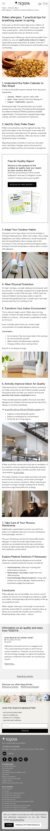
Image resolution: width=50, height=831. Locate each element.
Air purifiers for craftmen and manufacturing (16, 810)
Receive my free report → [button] (22, 184)
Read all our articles (25, 676)
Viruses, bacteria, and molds (11, 779)
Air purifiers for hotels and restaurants (14, 808)
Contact (8, 753)
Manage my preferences (28, 825)
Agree (9, 825)
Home (4, 8)
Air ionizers (5, 791)
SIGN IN (25, 731)
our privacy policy (17, 820)
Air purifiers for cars (8, 799)
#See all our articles (10, 687)
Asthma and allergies (8, 777)
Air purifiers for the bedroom (11, 797)
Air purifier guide (7, 768)
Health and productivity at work (12, 783)
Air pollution (6, 770)
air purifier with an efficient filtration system (23, 409)
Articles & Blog (12, 8)
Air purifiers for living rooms (11, 795)
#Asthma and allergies (30, 687)
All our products (7, 789)
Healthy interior (7, 781)
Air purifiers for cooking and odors (13, 793)
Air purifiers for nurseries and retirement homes (17, 801)
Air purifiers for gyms (9, 803)
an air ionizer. (19, 472)
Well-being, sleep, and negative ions (13, 772)
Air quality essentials (8, 766)
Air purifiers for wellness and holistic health (16, 806)
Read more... (10, 664)
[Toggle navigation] (3, 3)
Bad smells (5, 774)
